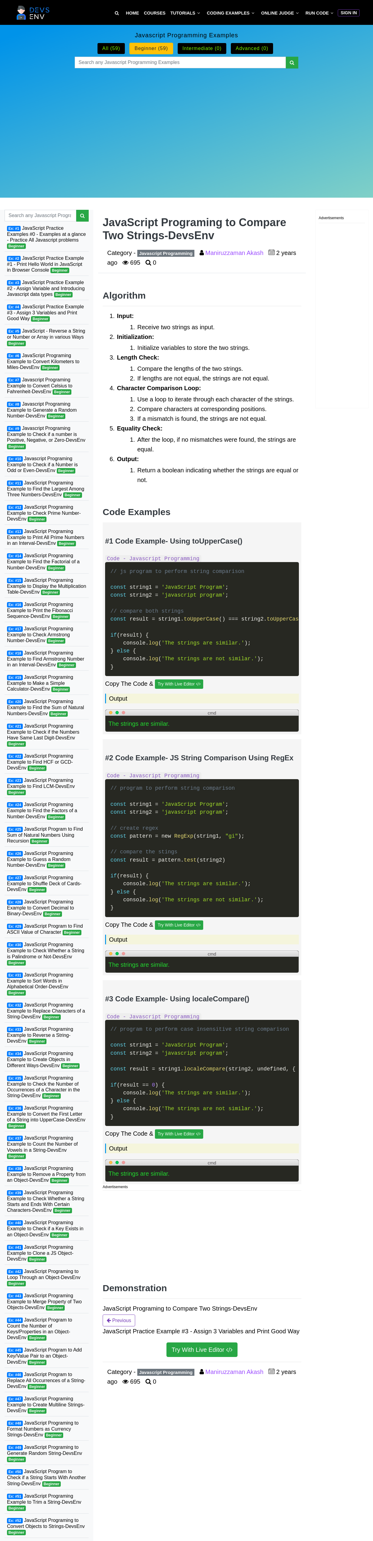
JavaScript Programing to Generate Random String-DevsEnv (44, 1453)
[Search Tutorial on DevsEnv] (116, 13)
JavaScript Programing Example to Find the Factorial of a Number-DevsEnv (43, 562)
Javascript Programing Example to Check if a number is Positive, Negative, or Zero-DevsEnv (46, 437)
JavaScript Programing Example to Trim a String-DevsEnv (44, 1502)
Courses (155, 13)
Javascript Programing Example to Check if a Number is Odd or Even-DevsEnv (42, 465)
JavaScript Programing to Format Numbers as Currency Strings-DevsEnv (43, 1429)
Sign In (348, 12)
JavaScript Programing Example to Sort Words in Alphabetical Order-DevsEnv (40, 984)
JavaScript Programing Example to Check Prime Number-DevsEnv (44, 513)
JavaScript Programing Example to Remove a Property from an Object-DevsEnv (46, 1174)
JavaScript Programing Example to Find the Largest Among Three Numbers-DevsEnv (45, 489)
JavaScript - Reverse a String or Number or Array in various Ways (46, 337)
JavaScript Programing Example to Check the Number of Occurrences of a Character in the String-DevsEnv (43, 1087)
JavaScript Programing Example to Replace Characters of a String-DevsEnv (46, 1011)
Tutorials (182, 13)
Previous (119, 1320)
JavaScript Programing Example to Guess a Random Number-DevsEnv (40, 859)
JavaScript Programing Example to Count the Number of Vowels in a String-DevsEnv (42, 1147)
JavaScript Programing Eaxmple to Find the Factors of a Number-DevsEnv (42, 810)
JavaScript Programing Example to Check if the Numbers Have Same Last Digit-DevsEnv (43, 735)
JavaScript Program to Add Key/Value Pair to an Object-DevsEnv (44, 1356)
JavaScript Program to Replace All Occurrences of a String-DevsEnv (46, 1380)
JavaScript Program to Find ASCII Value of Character (45, 929)
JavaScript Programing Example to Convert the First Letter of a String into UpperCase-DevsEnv (46, 1117)
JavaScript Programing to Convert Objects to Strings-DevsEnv (46, 1526)
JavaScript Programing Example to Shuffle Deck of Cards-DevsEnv (44, 884)
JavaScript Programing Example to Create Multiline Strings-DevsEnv (45, 1405)
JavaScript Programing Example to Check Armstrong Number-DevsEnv (40, 635)
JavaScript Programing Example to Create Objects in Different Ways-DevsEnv (43, 1059)
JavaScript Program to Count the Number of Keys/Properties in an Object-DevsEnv (39, 1329)
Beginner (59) (151, 48)
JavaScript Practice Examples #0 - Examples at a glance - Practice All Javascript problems (46, 237)
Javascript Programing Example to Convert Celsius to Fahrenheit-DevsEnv (39, 386)
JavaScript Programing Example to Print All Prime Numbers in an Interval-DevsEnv (45, 537)
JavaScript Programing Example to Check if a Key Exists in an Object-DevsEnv (45, 1229)
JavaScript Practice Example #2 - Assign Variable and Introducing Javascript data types (46, 288)
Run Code (317, 13)
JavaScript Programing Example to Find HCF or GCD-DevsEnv (40, 762)
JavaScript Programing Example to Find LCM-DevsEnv (41, 786)
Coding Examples (228, 13)
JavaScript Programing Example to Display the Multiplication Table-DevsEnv (46, 586)
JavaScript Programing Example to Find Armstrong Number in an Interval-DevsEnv (45, 659)
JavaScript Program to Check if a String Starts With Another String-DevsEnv (46, 1477)
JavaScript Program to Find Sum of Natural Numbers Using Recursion (45, 835)
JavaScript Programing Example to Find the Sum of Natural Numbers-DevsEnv (45, 707)
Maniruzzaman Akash (235, 253)
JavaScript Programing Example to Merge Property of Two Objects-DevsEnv (44, 1302)
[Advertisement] (186, 125)
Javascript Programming (166, 253)
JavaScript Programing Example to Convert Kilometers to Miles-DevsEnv (43, 361)
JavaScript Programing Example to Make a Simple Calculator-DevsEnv (40, 683)
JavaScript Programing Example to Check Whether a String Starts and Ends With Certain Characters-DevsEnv (45, 1201)
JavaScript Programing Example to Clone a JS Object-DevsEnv (40, 1253)
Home (132, 13)
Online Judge (277, 13)
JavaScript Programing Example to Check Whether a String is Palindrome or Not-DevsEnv (45, 953)
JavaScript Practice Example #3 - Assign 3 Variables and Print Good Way (45, 313)
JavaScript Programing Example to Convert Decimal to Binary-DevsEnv (40, 908)
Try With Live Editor (179, 684)
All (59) (111, 48)
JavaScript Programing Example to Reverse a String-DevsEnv (40, 1035)
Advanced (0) (252, 48)
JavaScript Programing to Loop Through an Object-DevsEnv (43, 1277)
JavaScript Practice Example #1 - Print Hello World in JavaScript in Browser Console (45, 264)
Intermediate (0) (202, 48)
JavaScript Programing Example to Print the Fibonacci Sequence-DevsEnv (40, 610)
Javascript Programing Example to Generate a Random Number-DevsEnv (42, 410)
